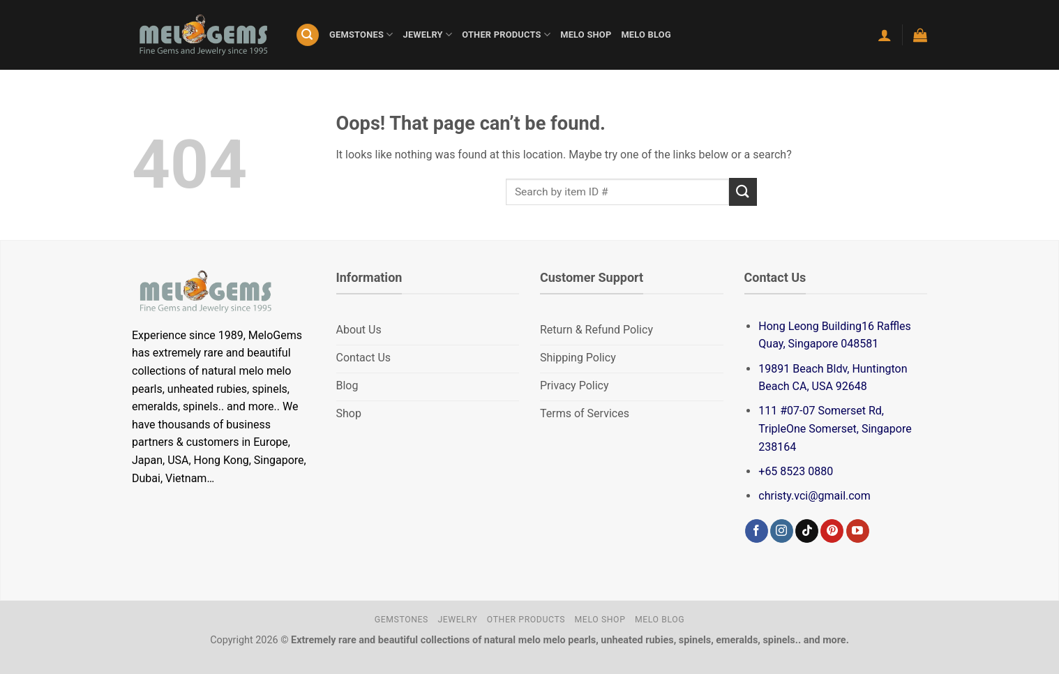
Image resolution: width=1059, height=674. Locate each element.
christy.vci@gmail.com (814, 495)
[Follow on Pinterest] (831, 531)
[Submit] (743, 191)
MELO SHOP (585, 34)
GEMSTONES (361, 34)
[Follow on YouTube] (857, 531)
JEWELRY (428, 34)
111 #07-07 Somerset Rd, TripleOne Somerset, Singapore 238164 (834, 428)
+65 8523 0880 (795, 471)
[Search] (307, 35)
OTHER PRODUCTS (506, 34)
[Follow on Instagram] (781, 531)
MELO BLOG (645, 34)
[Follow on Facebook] (756, 531)
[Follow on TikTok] (806, 531)
